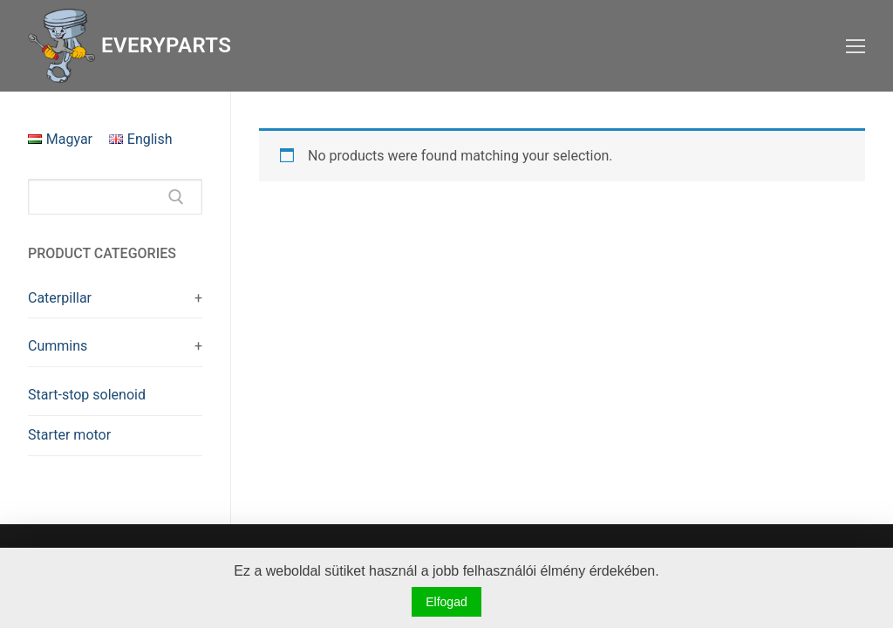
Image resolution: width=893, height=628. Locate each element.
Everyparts (166, 45)
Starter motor (69, 435)
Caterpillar (60, 298)
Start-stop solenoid (87, 394)
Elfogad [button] (446, 602)
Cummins (57, 346)
